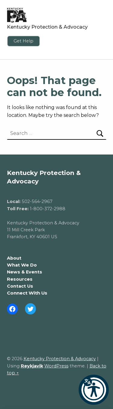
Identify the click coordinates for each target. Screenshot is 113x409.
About (14, 258)
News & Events (24, 272)
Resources (20, 279)
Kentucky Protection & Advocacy (47, 27)
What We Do (22, 265)
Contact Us (20, 286)
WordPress (56, 366)
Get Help (23, 41)
